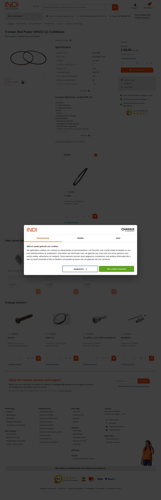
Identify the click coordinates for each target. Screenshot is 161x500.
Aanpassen (80, 269)
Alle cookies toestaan (116, 269)
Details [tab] (80, 238)
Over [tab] (118, 238)
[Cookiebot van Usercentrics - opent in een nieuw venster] (123, 230)
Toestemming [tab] (43, 238)
